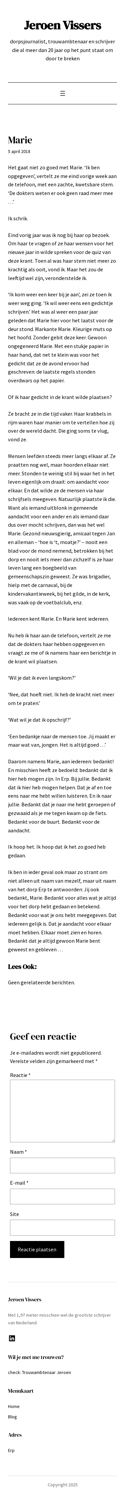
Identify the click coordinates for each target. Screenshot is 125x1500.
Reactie (20, 1075)
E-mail (19, 1182)
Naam (18, 1151)
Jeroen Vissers (62, 25)
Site (14, 1214)
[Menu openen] (63, 93)
